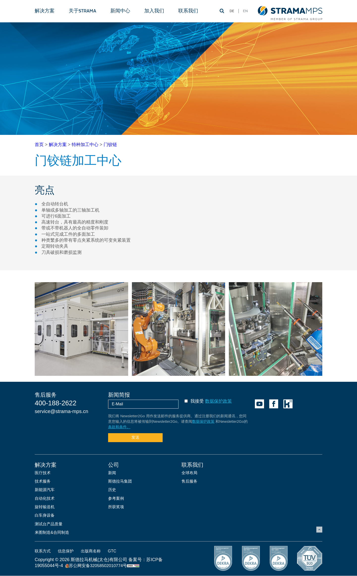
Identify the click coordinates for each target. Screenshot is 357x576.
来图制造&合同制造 (52, 533)
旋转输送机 (45, 507)
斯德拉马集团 (120, 481)
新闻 (112, 473)
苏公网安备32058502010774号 (96, 566)
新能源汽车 (45, 490)
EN (245, 11)
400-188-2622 (55, 403)
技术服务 (43, 481)
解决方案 (58, 144)
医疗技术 (43, 473)
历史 (112, 490)
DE (232, 11)
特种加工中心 (85, 144)
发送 (135, 437)
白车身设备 (45, 515)
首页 (39, 144)
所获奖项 (116, 507)
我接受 (211, 401)
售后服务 (189, 481)
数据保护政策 (218, 401)
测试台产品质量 (48, 524)
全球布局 (189, 473)
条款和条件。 (119, 427)
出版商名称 (91, 551)
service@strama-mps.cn (61, 411)
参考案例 (116, 498)
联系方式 (43, 551)
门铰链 (110, 144)
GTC (112, 551)
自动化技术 (45, 498)
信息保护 (66, 551)
